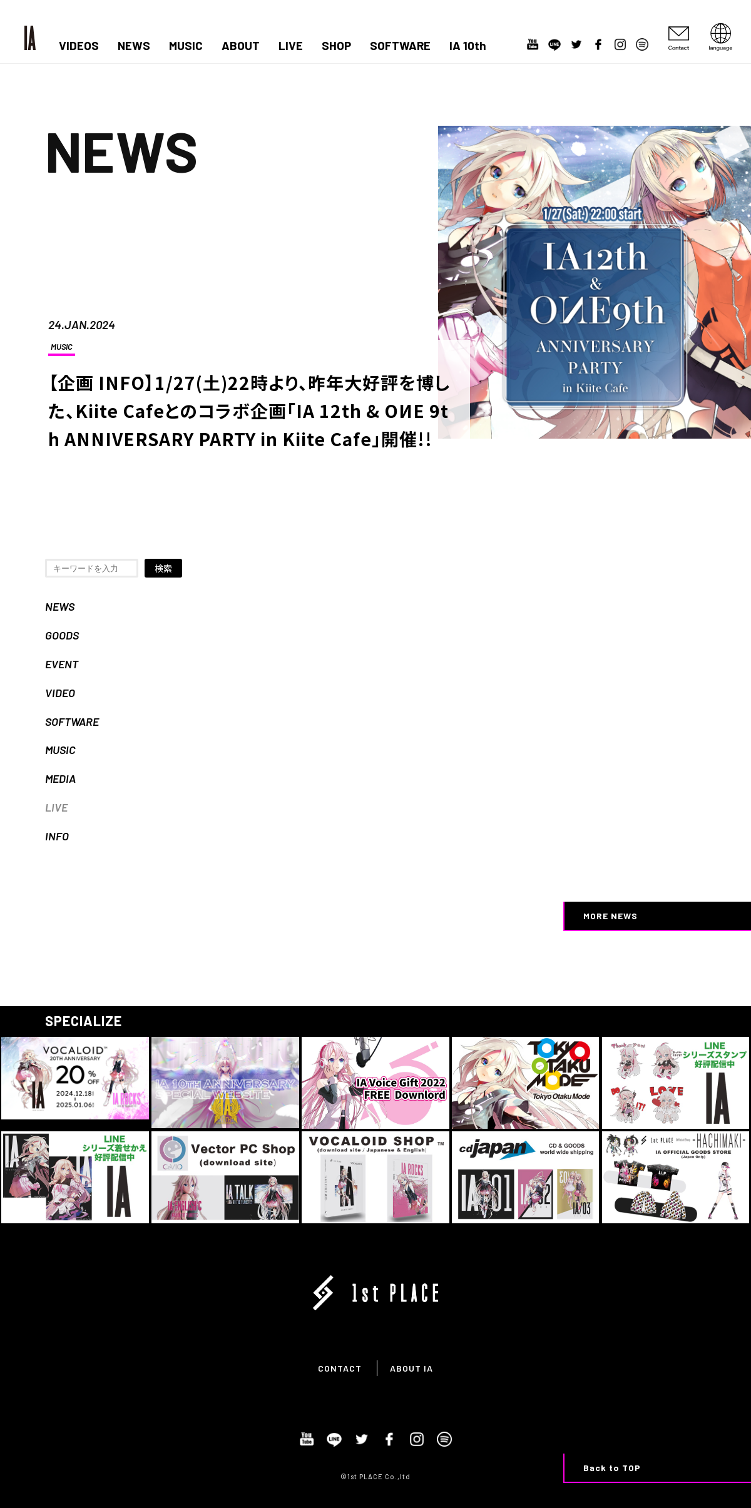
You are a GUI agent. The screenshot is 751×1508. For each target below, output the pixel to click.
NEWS (134, 46)
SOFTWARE (400, 46)
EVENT (61, 664)
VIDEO (60, 693)
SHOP (336, 46)
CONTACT (340, 1368)
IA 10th (467, 46)
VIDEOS (79, 46)
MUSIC (186, 46)
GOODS (62, 635)
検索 (163, 568)
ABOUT (241, 46)
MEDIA (60, 778)
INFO (57, 836)
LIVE (290, 46)
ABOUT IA (411, 1368)
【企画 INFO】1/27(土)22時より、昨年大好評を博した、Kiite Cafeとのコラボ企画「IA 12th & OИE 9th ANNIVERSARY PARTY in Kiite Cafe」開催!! (249, 410)
